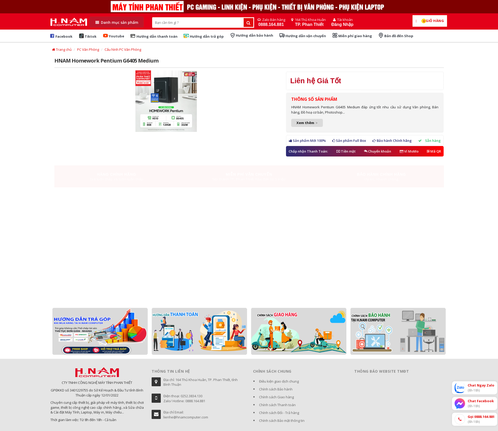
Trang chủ (62, 49)
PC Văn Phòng (88, 49)
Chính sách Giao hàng (276, 397)
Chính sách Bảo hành (276, 389)
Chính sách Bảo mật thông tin (282, 420)
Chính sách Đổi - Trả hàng (279, 412)
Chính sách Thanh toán (277, 404)
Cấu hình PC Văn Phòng (123, 49)
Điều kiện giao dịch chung (279, 381)
